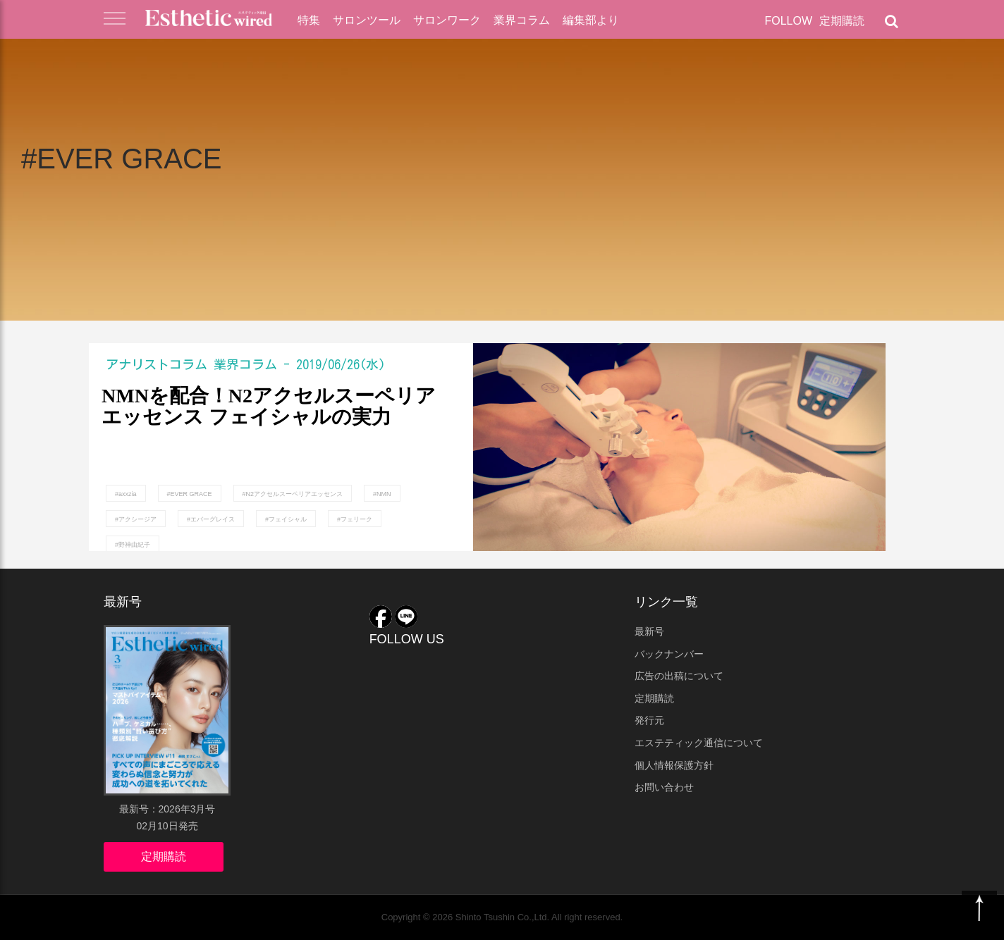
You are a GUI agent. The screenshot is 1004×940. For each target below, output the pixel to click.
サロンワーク (447, 20)
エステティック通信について (699, 742)
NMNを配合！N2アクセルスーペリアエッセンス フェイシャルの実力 (269, 406)
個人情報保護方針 (674, 765)
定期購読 (841, 21)
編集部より (591, 20)
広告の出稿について (679, 675)
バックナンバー (669, 654)
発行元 (649, 720)
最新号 (649, 631)
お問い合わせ (664, 787)
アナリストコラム (156, 364)
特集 (309, 20)
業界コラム (522, 20)
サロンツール (366, 20)
